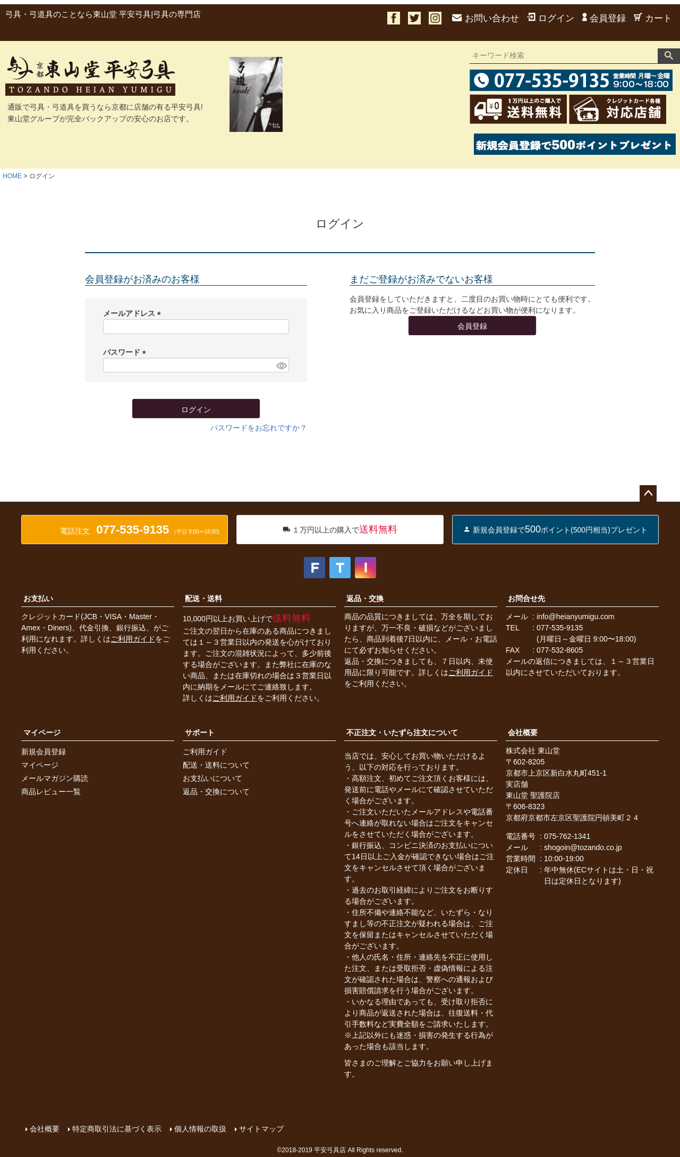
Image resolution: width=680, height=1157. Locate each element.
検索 (669, 55)
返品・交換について (216, 791)
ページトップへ (648, 493)
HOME (12, 176)
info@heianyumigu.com (576, 616)
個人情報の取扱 (200, 1129)
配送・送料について (216, 765)
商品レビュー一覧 (51, 791)
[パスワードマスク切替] (281, 365)
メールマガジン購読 (54, 778)
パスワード (126, 352)
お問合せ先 (526, 598)
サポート (200, 732)
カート (653, 18)
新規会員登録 (43, 751)
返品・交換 (365, 598)
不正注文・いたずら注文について (402, 732)
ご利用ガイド (132, 639)
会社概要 (523, 732)
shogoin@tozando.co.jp (583, 847)
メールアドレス (134, 313)
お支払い (38, 598)
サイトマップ (261, 1129)
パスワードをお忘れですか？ (258, 427)
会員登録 (604, 18)
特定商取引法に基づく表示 (117, 1129)
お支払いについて (212, 778)
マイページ (42, 732)
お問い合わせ (485, 18)
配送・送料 (203, 598)
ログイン (550, 18)
